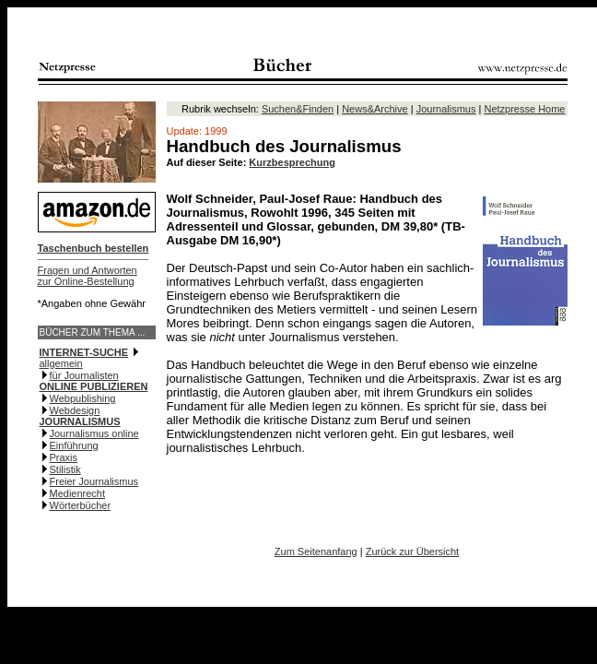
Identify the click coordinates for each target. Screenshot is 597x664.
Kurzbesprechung (292, 162)
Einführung (74, 445)
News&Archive (375, 108)
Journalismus (446, 108)
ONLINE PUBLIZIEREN (94, 386)
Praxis (64, 457)
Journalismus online (94, 433)
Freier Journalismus (94, 481)
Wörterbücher (80, 505)
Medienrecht (78, 493)
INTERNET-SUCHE (84, 352)
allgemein (61, 363)
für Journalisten (84, 375)
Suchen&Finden (298, 108)
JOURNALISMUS (80, 421)
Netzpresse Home (524, 108)
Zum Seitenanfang (316, 551)
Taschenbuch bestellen (93, 248)
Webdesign (75, 410)
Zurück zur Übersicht (412, 551)
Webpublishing (83, 398)
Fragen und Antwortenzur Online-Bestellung (87, 276)
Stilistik (65, 469)
